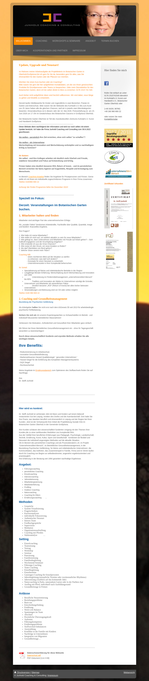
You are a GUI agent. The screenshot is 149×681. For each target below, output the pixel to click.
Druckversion (22, 672)
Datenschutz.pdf (34, 655)
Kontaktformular (110, 119)
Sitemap (35, 672)
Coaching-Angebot (36, 177)
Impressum (53, 675)
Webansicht (129, 672)
